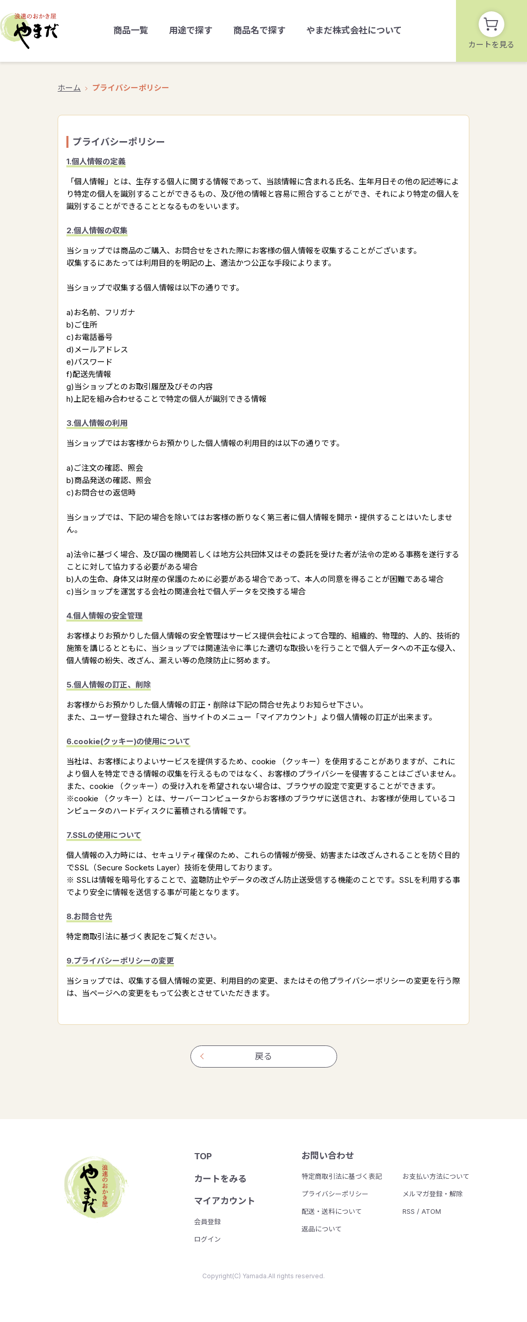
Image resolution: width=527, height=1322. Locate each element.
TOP (203, 1156)
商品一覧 (130, 30)
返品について (322, 1229)
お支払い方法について (435, 1176)
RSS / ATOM (421, 1211)
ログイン (207, 1239)
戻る (263, 1056)
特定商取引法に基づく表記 (342, 1176)
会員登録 (207, 1221)
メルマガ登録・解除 (432, 1194)
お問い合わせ (328, 1156)
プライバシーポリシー (335, 1194)
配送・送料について (332, 1211)
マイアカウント (224, 1201)
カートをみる (220, 1179)
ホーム (69, 88)
